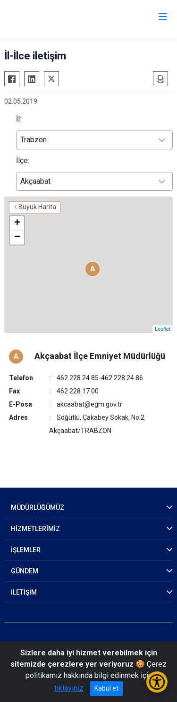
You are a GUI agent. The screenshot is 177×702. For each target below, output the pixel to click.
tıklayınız (69, 688)
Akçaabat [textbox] (35, 181)
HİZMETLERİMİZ (35, 528)
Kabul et (106, 688)
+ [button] (17, 223)
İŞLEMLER (26, 550)
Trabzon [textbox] (33, 139)
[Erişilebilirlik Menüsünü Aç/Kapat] (157, 682)
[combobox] (94, 140)
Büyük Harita (37, 207)
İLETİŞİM (24, 592)
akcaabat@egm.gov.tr (89, 404)
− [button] (17, 237)
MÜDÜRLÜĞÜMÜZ (37, 507)
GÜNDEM (24, 571)
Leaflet (162, 329)
